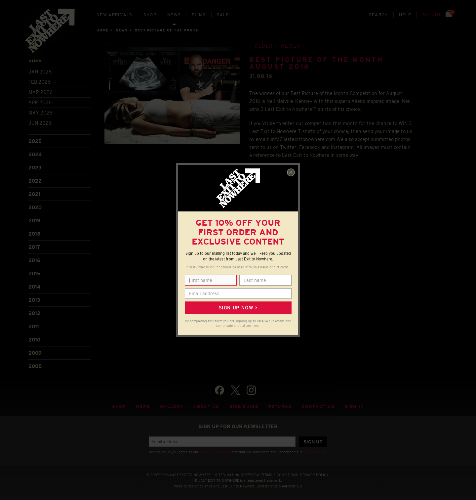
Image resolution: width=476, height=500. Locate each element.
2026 (35, 60)
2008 (35, 366)
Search (378, 14)
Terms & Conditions (215, 452)
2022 (35, 181)
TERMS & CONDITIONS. (280, 475)
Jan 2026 (40, 71)
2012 (34, 313)
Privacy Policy (314, 452)
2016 (34, 260)
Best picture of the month (167, 30)
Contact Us (318, 406)
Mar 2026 (40, 92)
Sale (223, 14)
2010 (34, 339)
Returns (280, 406)
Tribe (208, 486)
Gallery (171, 406)
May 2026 (40, 112)
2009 (35, 353)
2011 (33, 326)
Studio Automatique (286, 486)
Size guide (243, 406)
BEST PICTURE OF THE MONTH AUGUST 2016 (316, 63)
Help (405, 14)
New (115, 14)
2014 (34, 287)
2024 (35, 154)
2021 (34, 194)
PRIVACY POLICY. (315, 475)
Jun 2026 (40, 123)
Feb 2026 (39, 82)
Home (102, 30)
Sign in (431, 14)
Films (199, 14)
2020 (35, 207)
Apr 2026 (40, 102)
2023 (35, 167)
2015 (34, 273)
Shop (149, 14)
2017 (34, 247)
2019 (34, 220)
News (174, 14)
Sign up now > (238, 307)
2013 (34, 300)
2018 (34, 234)
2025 (35, 141)
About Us (206, 406)
